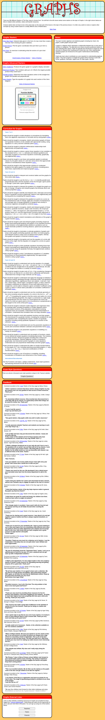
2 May (21, 494)
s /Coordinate (23, 580)
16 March (22, 476)
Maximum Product (9, 70)
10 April (22, 621)
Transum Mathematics (16, 702)
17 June (22, 454)
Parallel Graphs (8, 74)
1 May (21, 629)
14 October (23, 610)
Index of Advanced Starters (27, 84)
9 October (22, 485)
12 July (22, 466)
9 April (21, 511)
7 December (23, 673)
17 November (23, 521)
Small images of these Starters (21, 58)
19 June (22, 536)
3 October (22, 413)
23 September (24, 501)
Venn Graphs (7, 79)
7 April (21, 386)
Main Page (53, 29)
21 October (23, 653)
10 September (24, 556)
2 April (21, 644)
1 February (23, 685)
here (34, 363)
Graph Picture (7, 46)
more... (49, 137)
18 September (24, 546)
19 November (23, 441)
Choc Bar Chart (8, 41)
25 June (22, 566)
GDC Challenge (8, 67)
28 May (22, 395)
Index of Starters (37, 58)
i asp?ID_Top (23, 421)
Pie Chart (6, 50)
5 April (21, 600)
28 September (24, 405)
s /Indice (22, 588)
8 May (21, 429)
